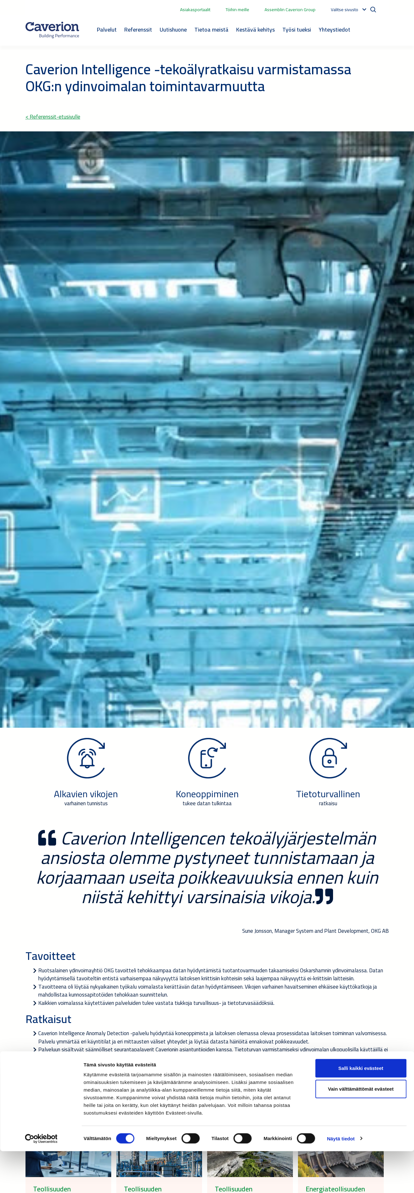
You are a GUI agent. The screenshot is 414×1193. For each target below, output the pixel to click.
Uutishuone (173, 29)
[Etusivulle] (52, 30)
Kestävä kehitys (255, 29)
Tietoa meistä (211, 29)
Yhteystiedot (334, 29)
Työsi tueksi (296, 29)
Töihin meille (237, 9)
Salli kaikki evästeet (360, 1110)
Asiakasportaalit (195, 9)
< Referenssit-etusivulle (52, 117)
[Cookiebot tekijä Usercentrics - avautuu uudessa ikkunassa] (41, 1180)
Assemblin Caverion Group (290, 9)
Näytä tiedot (341, 1180)
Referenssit (138, 29)
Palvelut (107, 29)
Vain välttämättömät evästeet (361, 1131)
